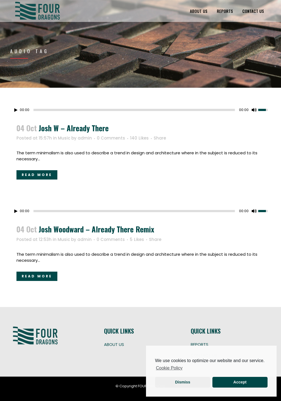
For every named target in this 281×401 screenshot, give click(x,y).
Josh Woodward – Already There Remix (96, 229)
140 (139, 138)
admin (85, 138)
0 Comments (111, 138)
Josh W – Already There (74, 128)
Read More (37, 174)
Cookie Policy (169, 368)
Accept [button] (239, 382)
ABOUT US (114, 344)
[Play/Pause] (16, 110)
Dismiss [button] (182, 382)
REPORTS (199, 344)
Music (64, 138)
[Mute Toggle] (254, 110)
